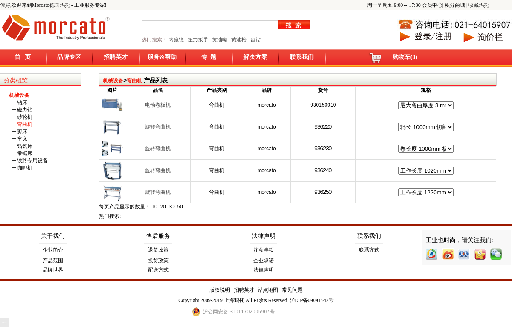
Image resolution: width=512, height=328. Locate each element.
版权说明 (219, 290)
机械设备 (113, 81)
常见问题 (292, 290)
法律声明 (264, 236)
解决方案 (255, 57)
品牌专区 (69, 57)
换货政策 (158, 261)
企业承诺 (263, 261)
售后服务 (158, 236)
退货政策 (158, 250)
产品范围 (53, 261)
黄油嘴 (219, 40)
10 (154, 207)
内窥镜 (176, 40)
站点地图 (268, 290)
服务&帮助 (162, 57)
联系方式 (369, 250)
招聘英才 (116, 57)
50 (180, 207)
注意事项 (263, 250)
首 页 (23, 57)
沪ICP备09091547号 (312, 300)
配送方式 (158, 270)
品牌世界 (53, 270)
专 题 (208, 57)
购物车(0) (405, 57)
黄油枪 (239, 40)
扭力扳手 (198, 40)
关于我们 (53, 236)
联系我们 (302, 57)
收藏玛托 (478, 5)
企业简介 (53, 250)
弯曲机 (134, 81)
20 (163, 207)
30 (171, 207)
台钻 (255, 40)
